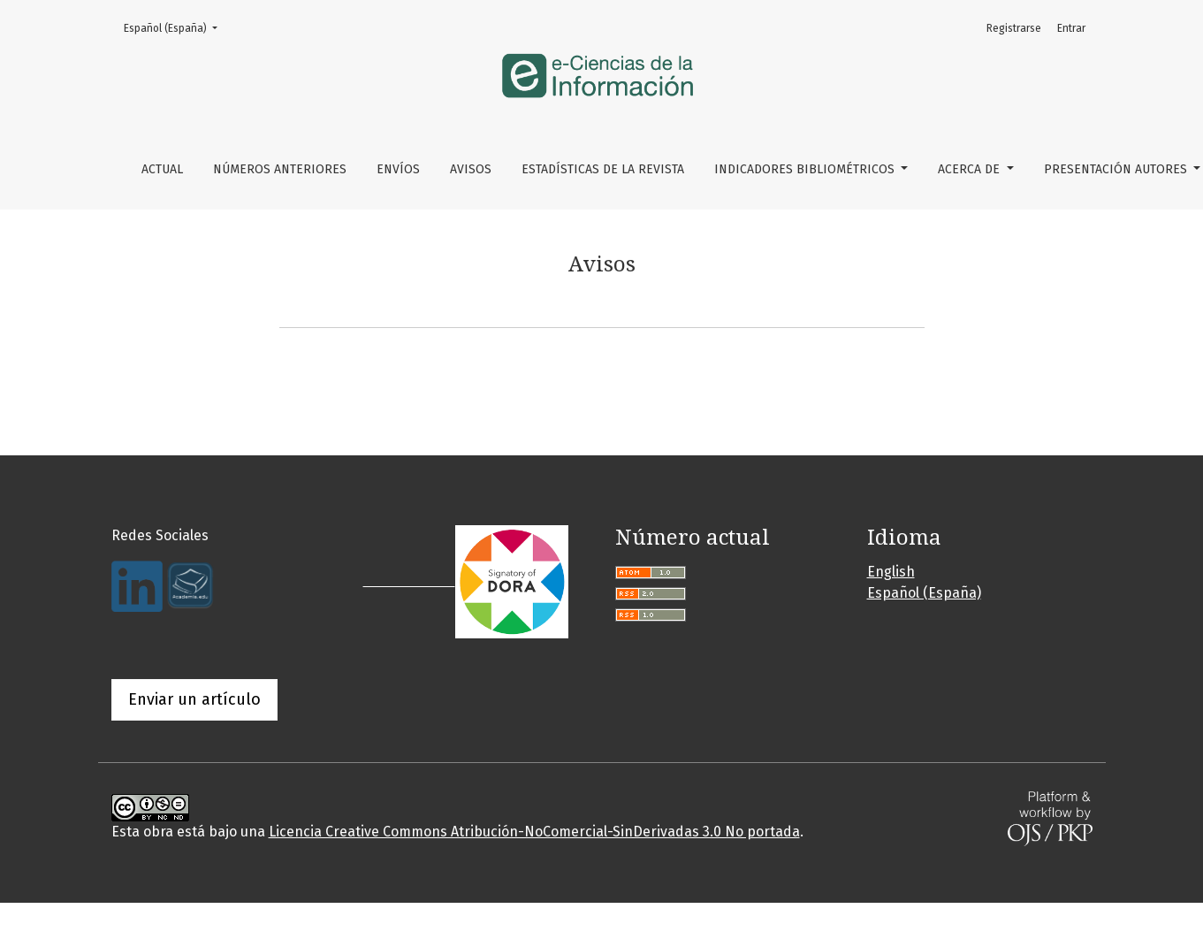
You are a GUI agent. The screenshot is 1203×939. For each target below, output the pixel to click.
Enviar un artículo (194, 699)
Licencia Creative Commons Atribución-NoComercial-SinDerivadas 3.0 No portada (534, 831)
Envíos (398, 169)
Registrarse (1013, 28)
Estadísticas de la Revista (603, 169)
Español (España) (176, 26)
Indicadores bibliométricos (806, 169)
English (891, 571)
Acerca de (970, 169)
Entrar (1071, 28)
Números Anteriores (279, 169)
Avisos (470, 169)
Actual (162, 169)
